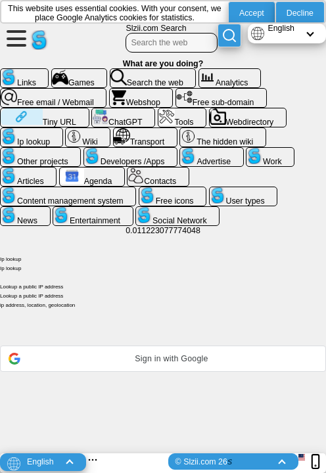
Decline (300, 13)
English (281, 28)
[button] (163, 359)
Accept (251, 13)
